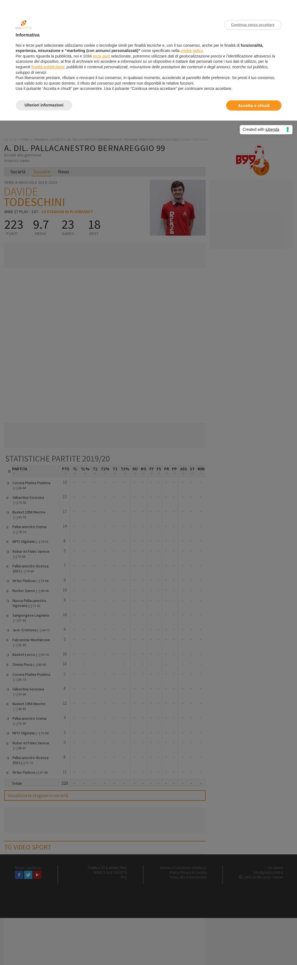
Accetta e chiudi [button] (254, 105)
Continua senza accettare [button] (253, 25)
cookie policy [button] (191, 50)
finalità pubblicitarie (47, 67)
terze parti (101, 56)
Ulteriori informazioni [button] (44, 105)
